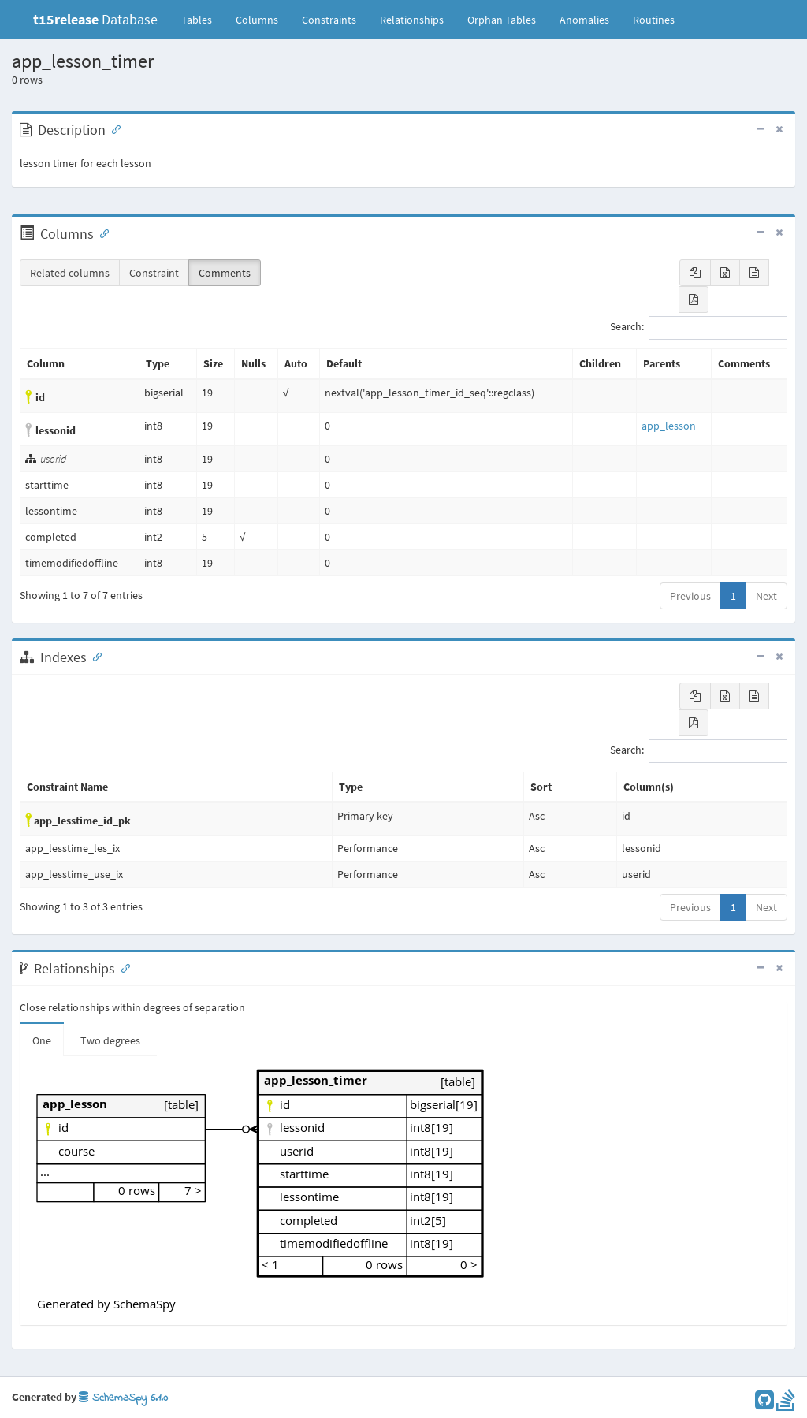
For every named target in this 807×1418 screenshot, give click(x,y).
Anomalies (584, 20)
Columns (257, 20)
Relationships (412, 20)
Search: (698, 328)
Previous (690, 596)
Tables (202, 19)
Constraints (329, 20)
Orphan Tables (501, 20)
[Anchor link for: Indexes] (94, 656)
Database (95, 19)
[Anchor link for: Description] (113, 128)
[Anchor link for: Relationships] (122, 967)
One (41, 1040)
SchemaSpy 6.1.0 (123, 1398)
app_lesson (669, 426)
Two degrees (110, 1040)
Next (766, 596)
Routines (654, 20)
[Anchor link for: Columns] (101, 232)
